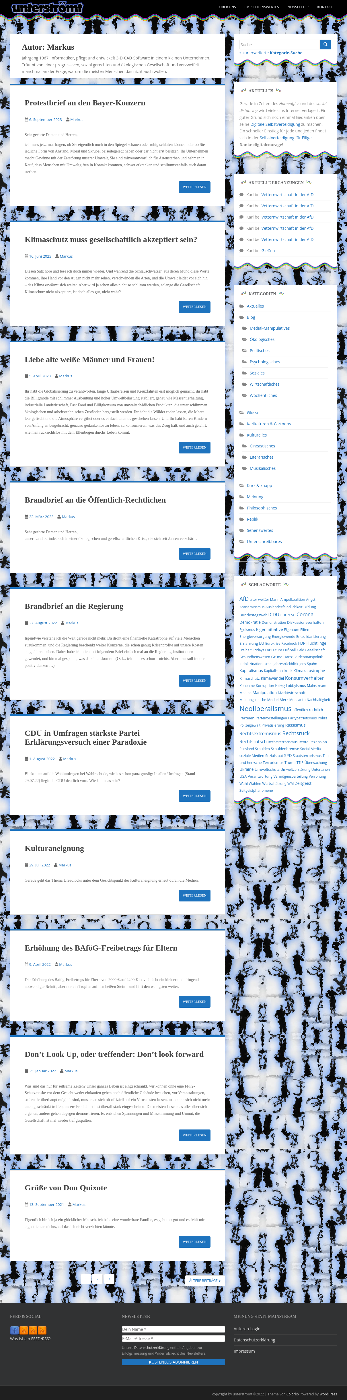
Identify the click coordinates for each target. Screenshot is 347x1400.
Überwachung (316, 762)
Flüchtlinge (316, 643)
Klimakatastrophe (309, 670)
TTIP (300, 762)
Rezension (318, 741)
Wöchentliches (263, 395)
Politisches (260, 350)
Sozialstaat (274, 755)
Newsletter (298, 7)
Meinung (255, 496)
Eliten (304, 629)
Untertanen (320, 769)
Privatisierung (273, 725)
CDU (274, 614)
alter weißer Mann (265, 599)
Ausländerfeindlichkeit (284, 607)
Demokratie (250, 622)
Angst (310, 599)
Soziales (257, 373)
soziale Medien (251, 755)
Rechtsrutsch (253, 741)
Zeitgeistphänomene (256, 790)
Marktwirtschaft (292, 692)
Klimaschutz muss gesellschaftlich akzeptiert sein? (111, 239)
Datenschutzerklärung (151, 1347)
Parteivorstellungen (271, 718)
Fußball (289, 649)
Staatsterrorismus (307, 755)
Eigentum (291, 629)
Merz (284, 699)
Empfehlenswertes (262, 7)
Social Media (310, 748)
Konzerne (247, 685)
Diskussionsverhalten (305, 622)
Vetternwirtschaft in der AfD (288, 194)
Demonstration (274, 622)
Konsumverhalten (305, 678)
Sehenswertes (260, 530)
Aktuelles (255, 306)
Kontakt (325, 7)
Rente (303, 741)
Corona (305, 614)
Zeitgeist (303, 783)
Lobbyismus (296, 685)
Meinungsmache (252, 699)
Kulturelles (257, 435)
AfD (244, 599)
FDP (301, 643)
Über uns (227, 7)
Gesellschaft (315, 650)
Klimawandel (272, 678)
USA (243, 776)
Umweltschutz (267, 769)
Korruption (265, 685)
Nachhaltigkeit (318, 699)
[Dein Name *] (173, 1329)
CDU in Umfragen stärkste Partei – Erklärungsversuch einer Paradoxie (86, 737)
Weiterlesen (194, 187)
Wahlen (255, 783)
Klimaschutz (249, 678)
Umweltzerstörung (295, 769)
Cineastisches (262, 446)
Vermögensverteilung (291, 776)
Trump (289, 762)
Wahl (243, 783)
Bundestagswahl (254, 614)
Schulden (262, 748)
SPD (288, 755)
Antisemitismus (251, 607)
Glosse (253, 412)
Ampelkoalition (292, 599)
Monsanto (297, 699)
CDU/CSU (288, 615)
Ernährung (248, 643)
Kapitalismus (251, 670)
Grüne (276, 656)
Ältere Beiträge (205, 1280)
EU (261, 643)
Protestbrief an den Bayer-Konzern (85, 102)
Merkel (273, 699)
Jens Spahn (308, 663)
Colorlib (292, 1394)
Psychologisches (265, 361)
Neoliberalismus (265, 708)
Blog (251, 317)
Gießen (268, 250)
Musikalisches (263, 468)
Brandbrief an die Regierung (74, 606)
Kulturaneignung (54, 848)
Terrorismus (273, 762)
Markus (76, 119)
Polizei (323, 718)
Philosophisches (262, 508)
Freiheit (245, 650)
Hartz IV (290, 656)
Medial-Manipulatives (270, 328)
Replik (252, 519)
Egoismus (247, 629)
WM (290, 783)
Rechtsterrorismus (283, 741)
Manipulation (265, 692)
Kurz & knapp (259, 485)
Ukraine (246, 769)
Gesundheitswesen (254, 656)
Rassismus (295, 725)
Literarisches (262, 457)
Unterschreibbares (264, 541)
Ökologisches (262, 339)
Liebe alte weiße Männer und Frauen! (90, 359)
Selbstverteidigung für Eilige (286, 137)
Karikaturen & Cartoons (269, 423)
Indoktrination (250, 663)
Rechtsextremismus (260, 733)
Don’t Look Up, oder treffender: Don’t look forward (114, 1054)
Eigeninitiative (269, 629)
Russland (246, 748)
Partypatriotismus (302, 718)
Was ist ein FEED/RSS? (30, 1338)
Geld (300, 650)
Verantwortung (260, 776)
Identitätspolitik (310, 656)
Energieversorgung (255, 636)
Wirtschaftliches (265, 384)
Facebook (289, 643)
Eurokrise (272, 643)
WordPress (328, 1394)
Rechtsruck (295, 733)
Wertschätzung (274, 783)
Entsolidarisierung (311, 636)
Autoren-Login (247, 1328)
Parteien (247, 718)
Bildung (309, 607)
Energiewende (283, 636)
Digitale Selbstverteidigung (275, 124)
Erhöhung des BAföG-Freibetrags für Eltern (101, 947)
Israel (268, 663)
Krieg (280, 685)
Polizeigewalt (249, 725)
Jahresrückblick (286, 663)
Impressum (244, 1351)
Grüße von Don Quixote (66, 1187)
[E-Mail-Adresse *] (173, 1338)
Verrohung (317, 776)
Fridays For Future (267, 650)
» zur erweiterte (271, 52)
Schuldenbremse (285, 748)
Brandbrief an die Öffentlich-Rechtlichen (95, 499)
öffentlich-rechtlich (308, 709)
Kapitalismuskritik (278, 670)
